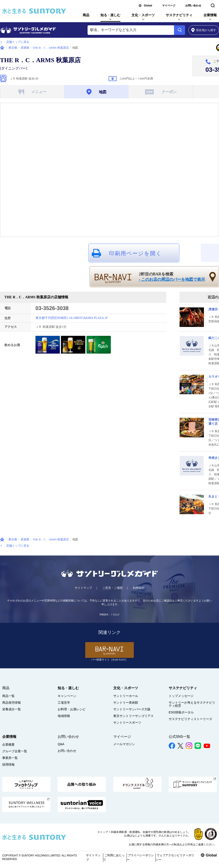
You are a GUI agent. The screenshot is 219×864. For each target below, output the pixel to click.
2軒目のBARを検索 (172, 277)
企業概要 (8, 744)
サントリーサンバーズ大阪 (132, 709)
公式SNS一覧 (179, 737)
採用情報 (8, 764)
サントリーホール (125, 696)
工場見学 (64, 702)
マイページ (168, 5)
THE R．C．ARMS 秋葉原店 (51, 47)
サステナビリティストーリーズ (190, 719)
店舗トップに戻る (17, 42)
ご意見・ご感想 (112, 587)
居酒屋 (25, 47)
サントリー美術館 (125, 702)
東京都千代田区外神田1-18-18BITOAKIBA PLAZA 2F (71, 318)
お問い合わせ (193, 5)
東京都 (12, 47)
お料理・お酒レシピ (72, 709)
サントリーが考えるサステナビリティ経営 (192, 704)
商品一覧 (8, 696)
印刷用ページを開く (135, 253)
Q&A (61, 744)
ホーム (2, 48)
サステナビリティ (179, 15)
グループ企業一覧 (14, 751)
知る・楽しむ (110, 15)
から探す (203, 30)
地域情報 (64, 716)
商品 (86, 15)
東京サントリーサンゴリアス (133, 716)
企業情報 (210, 15)
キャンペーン (67, 696)
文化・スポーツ (143, 15)
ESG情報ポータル (181, 712)
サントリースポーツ (127, 722)
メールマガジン (124, 744)
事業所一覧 (10, 758)
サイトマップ (83, 587)
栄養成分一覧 (11, 709)
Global (148, 5)
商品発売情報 (11, 702)
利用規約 (138, 587)
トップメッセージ (181, 696)
